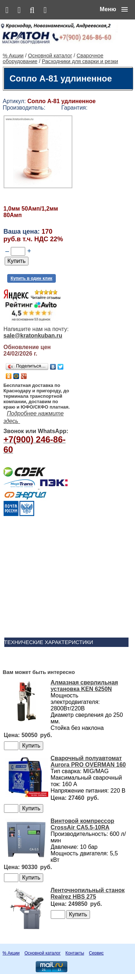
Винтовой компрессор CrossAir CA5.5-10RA (82, 824)
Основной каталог (50, 55)
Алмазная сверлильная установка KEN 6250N (84, 685)
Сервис (96, 953)
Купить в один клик (32, 278)
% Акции (13, 55)
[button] (113, 9)
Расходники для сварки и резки (80, 61)
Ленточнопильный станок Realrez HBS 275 (88, 893)
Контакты (75, 953)
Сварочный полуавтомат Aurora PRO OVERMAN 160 (88, 761)
